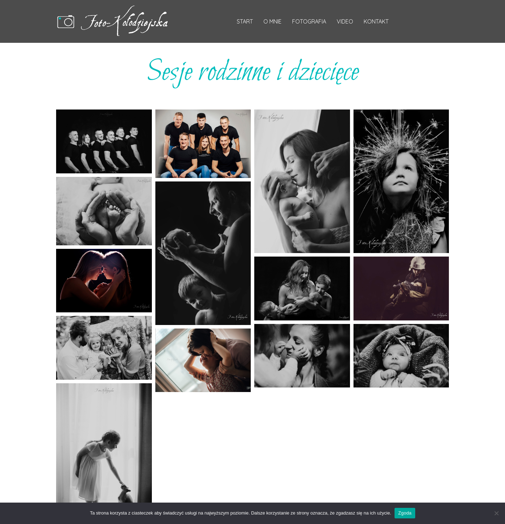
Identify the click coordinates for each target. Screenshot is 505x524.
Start (245, 21)
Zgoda (404, 513)
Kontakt (376, 21)
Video (345, 21)
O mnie (272, 21)
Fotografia (309, 21)
